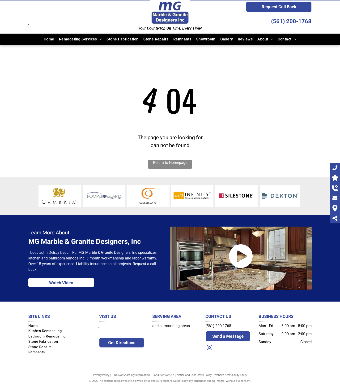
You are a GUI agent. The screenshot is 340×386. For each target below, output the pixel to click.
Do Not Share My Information (132, 375)
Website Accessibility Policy (230, 375)
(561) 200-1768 (291, 21)
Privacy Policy (101, 375)
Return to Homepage (170, 162)
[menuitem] (49, 39)
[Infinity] (192, 196)
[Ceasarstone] (148, 196)
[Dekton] (280, 196)
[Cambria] (59, 196)
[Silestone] (236, 196)
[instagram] (209, 348)
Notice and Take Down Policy (194, 375)
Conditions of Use (163, 375)
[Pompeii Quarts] (104, 196)
